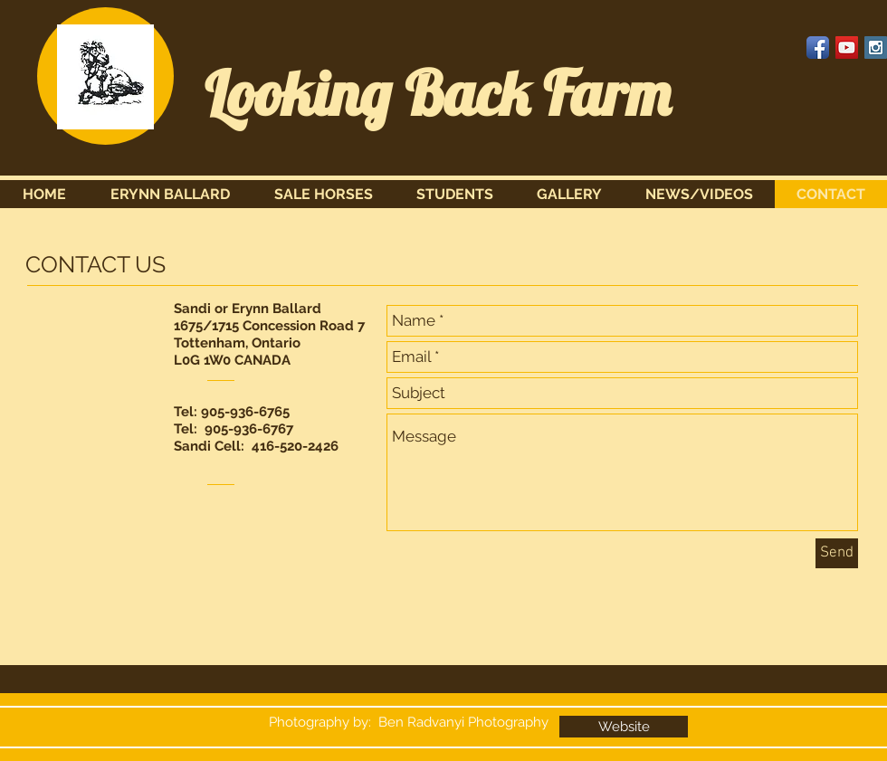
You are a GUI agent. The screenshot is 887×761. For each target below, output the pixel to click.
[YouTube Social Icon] (846, 47)
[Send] (836, 553)
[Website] (623, 726)
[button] (323, 194)
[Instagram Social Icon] (875, 47)
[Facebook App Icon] (817, 47)
